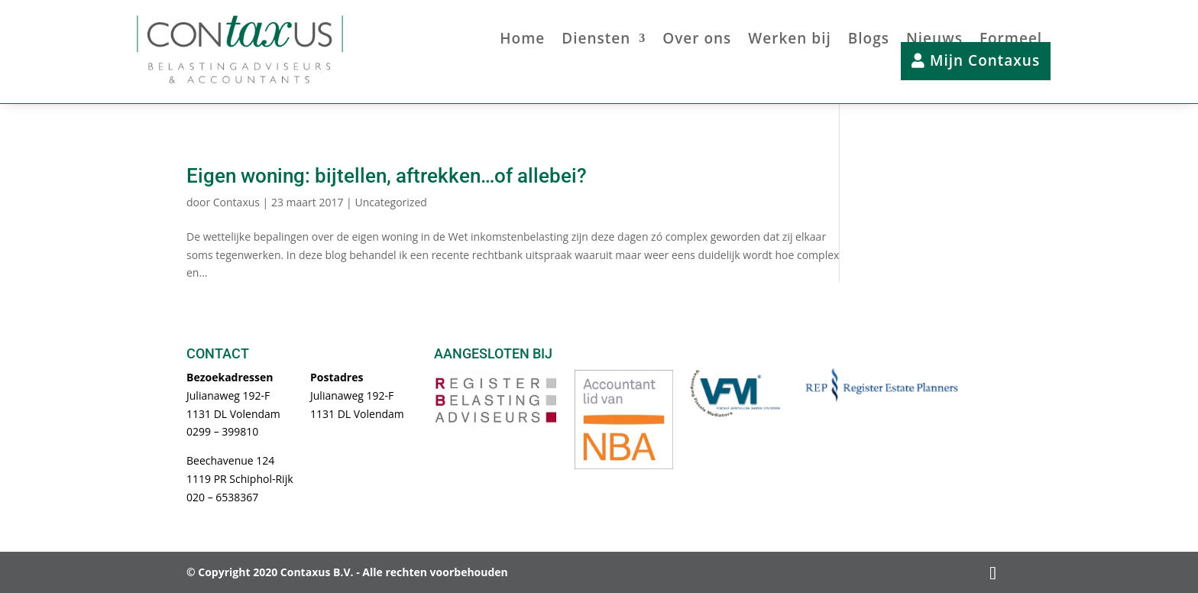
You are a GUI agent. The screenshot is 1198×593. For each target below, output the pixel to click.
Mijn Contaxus (975, 61)
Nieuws (934, 40)
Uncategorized (390, 202)
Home (522, 40)
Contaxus (236, 202)
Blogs (868, 40)
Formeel (1010, 40)
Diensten (596, 40)
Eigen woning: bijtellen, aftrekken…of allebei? (386, 175)
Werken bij (789, 40)
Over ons (696, 40)
